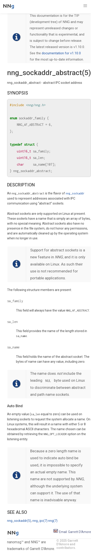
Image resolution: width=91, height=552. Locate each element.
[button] (85, 6)
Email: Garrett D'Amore (72, 532)
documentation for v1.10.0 (61, 53)
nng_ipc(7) (39, 521)
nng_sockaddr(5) (19, 521)
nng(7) (52, 521)
